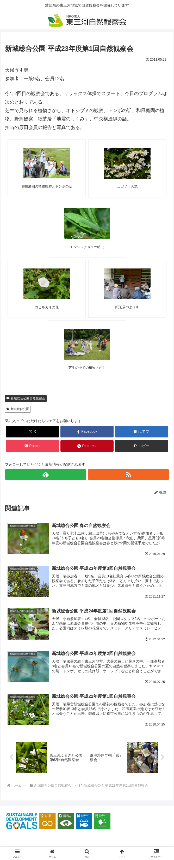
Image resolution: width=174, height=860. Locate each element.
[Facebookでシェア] (87, 431)
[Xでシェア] (32, 431)
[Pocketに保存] (32, 446)
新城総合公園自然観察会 (26, 398)
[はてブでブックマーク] (141, 431)
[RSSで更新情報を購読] (128, 474)
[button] (141, 446)
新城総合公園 (18, 409)
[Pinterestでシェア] (87, 446)
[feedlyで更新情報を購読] (45, 474)
